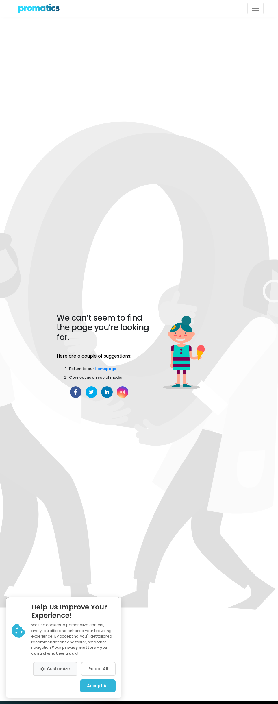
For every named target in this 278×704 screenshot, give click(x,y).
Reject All (98, 669)
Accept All (98, 686)
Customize (55, 669)
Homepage (105, 369)
